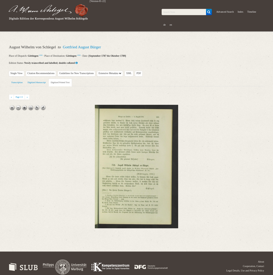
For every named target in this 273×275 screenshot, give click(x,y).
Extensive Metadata (110, 73)
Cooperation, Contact (253, 266)
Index (240, 11)
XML (129, 73)
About (261, 261)
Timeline (251, 11)
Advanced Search (225, 11)
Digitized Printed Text (60, 82)
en (171, 24)
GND (41, 55)
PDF (138, 73)
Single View (16, 73)
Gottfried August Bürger (82, 47)
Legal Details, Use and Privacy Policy (245, 270)
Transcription (17, 82)
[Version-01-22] (98, 1)
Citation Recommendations (41, 73)
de (164, 24)
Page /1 (19, 97)
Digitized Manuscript (37, 82)
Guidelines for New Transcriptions (76, 73)
